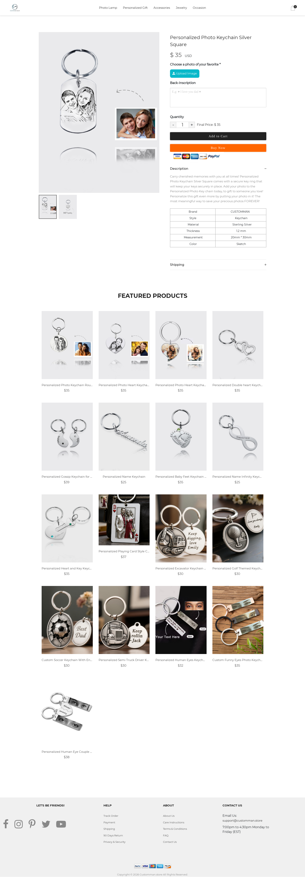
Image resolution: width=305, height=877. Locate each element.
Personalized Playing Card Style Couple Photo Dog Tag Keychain (124, 551)
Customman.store (151, 874)
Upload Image (184, 73)
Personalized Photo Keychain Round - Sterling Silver (67, 385)
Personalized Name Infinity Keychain (238, 477)
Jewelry (181, 8)
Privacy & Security (114, 842)
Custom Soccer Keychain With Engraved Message (67, 660)
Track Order (110, 816)
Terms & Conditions (175, 829)
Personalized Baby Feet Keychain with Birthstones (181, 477)
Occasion (199, 8)
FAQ (165, 835)
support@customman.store (242, 821)
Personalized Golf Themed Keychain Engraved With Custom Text (238, 568)
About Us (168, 816)
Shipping (109, 829)
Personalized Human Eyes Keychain (181, 660)
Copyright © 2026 (128, 874)
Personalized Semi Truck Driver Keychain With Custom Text (124, 660)
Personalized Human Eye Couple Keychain (67, 752)
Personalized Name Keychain (124, 477)
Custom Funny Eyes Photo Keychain (238, 660)
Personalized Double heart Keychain (238, 385)
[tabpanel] (99, 112)
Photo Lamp (108, 8)
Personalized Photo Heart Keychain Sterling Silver (124, 385)
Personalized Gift (135, 8)
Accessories (161, 8)
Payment (109, 822)
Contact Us (170, 842)
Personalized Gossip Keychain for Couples (67, 477)
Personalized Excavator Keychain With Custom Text (181, 568)
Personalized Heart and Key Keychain (67, 568)
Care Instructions (173, 822)
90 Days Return (113, 835)
